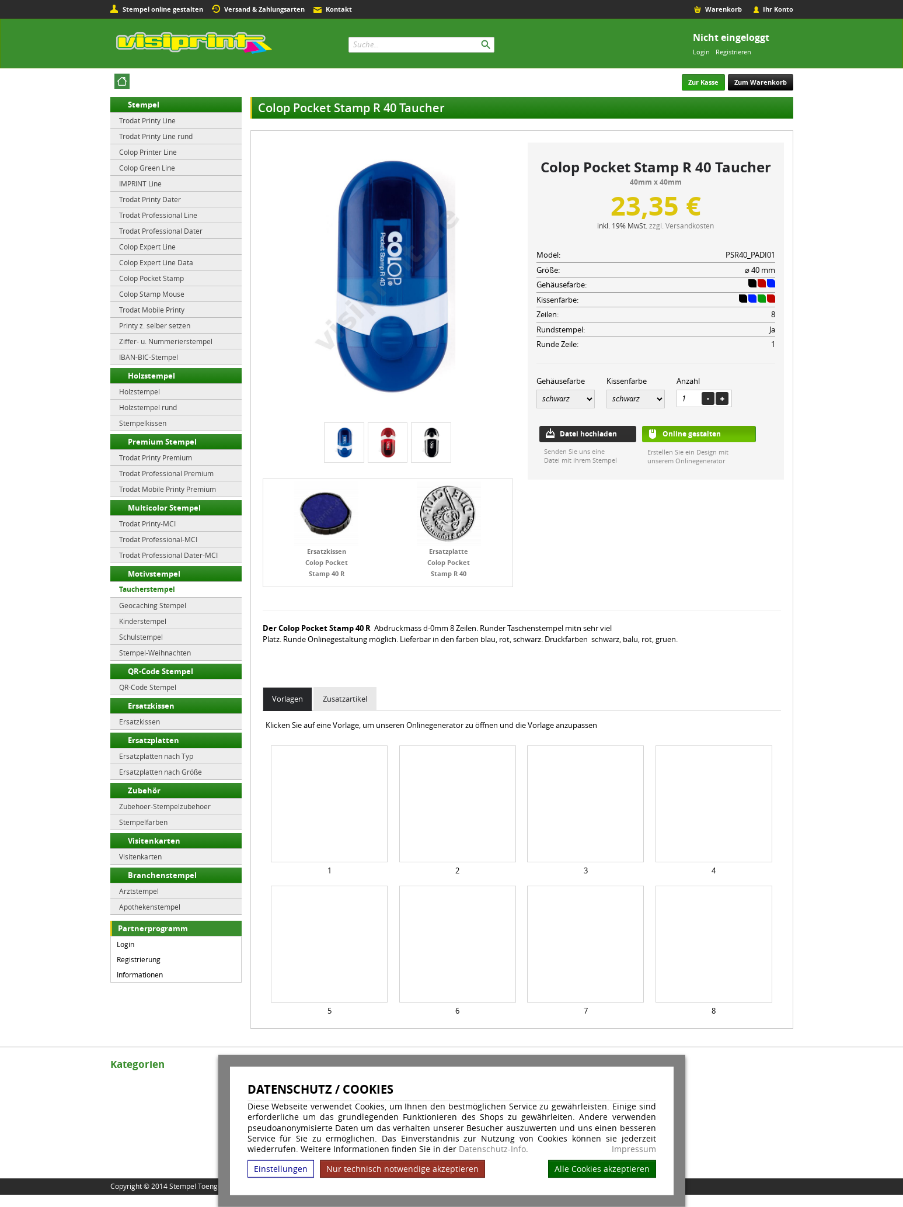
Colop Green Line (147, 167)
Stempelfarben (143, 822)
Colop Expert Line (147, 246)
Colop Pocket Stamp (151, 278)
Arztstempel (139, 891)
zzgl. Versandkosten (681, 225)
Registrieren (733, 51)
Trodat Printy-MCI (147, 523)
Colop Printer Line (148, 152)
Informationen (140, 974)
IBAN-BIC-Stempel (148, 357)
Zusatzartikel (345, 698)
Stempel (143, 104)
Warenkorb (723, 9)
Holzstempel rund (148, 407)
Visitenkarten (154, 840)
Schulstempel (141, 636)
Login (701, 51)
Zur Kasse (703, 82)
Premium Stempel (162, 441)
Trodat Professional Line (158, 215)
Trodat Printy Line (147, 120)
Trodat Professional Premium (166, 473)
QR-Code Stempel (160, 671)
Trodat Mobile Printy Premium (167, 489)
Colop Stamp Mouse (151, 294)
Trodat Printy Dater (150, 199)
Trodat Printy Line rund (156, 136)
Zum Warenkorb (760, 82)
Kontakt (339, 9)
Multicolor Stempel (164, 507)
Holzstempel (151, 375)
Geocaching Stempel (152, 605)
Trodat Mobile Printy (151, 309)
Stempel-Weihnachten (155, 652)
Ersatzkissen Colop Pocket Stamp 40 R (326, 562)
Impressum (634, 1149)
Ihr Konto (778, 9)
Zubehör (144, 790)
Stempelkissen (142, 423)
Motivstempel (154, 573)
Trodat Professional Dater (161, 230)
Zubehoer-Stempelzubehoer (165, 806)
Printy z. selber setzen (154, 325)
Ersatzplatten (153, 740)
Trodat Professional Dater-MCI (168, 555)
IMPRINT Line (140, 183)
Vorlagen (287, 698)
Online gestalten (692, 434)
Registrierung (139, 959)
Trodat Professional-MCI (158, 539)
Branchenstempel (162, 875)
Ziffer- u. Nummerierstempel (165, 341)
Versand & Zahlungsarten (264, 9)
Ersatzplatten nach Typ (156, 756)
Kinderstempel (142, 621)
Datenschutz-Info (492, 1148)
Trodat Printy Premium (155, 457)
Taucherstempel (147, 589)
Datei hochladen (588, 434)
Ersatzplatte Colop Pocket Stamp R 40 (448, 562)
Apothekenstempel (149, 906)
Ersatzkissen (151, 705)
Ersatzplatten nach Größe (160, 771)
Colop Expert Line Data (156, 262)
